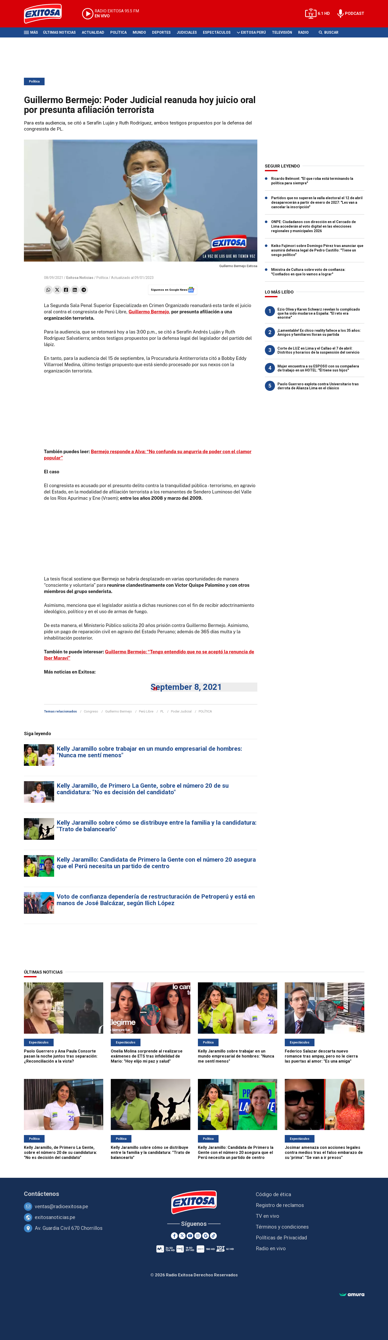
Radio (303, 32)
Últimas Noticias (59, 32)
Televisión (282, 32)
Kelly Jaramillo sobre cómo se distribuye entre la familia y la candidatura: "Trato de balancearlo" (157, 826)
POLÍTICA (205, 711)
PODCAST (354, 13)
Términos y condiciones (282, 1227)
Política (118, 32)
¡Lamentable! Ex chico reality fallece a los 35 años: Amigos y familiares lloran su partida (319, 332)
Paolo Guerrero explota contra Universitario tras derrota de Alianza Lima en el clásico (318, 386)
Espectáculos (217, 32)
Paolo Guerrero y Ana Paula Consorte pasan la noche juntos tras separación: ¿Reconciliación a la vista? (60, 1056)
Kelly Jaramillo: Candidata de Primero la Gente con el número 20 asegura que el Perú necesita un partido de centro (156, 863)
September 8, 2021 (186, 687)
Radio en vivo (271, 1248)
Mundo (139, 32)
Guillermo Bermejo (118, 711)
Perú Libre (146, 711)
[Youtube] (190, 1235)
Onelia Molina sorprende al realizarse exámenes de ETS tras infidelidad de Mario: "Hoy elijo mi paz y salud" (147, 1056)
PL (162, 711)
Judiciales (187, 32)
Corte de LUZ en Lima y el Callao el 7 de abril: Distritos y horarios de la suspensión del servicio (318, 350)
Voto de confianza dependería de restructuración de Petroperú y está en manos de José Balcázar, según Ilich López (156, 900)
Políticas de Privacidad (281, 1238)
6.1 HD (324, 13)
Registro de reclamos (280, 1205)
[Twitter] (182, 1235)
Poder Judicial (181, 711)
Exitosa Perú (253, 32)
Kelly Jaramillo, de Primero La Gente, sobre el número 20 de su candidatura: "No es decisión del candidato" (143, 789)
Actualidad (93, 32)
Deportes (161, 32)
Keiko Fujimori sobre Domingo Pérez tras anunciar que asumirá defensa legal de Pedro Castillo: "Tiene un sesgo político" (317, 250)
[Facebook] (174, 1235)
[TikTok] (213, 1235)
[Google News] (205, 1235)
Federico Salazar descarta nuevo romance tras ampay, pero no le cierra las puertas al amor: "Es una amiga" (321, 1056)
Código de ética (273, 1194)
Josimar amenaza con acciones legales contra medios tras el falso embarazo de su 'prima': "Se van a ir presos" (324, 1152)
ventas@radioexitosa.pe (61, 1206)
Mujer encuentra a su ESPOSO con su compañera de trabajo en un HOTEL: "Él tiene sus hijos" (318, 368)
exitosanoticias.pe (55, 1217)
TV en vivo (267, 1216)
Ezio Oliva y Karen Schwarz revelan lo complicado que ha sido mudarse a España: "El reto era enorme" (318, 313)
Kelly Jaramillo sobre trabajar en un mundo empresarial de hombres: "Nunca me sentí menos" (149, 752)
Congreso (91, 711)
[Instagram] (197, 1235)
